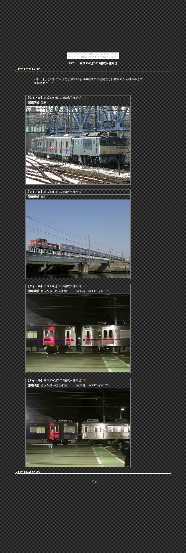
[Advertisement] (93, 73)
